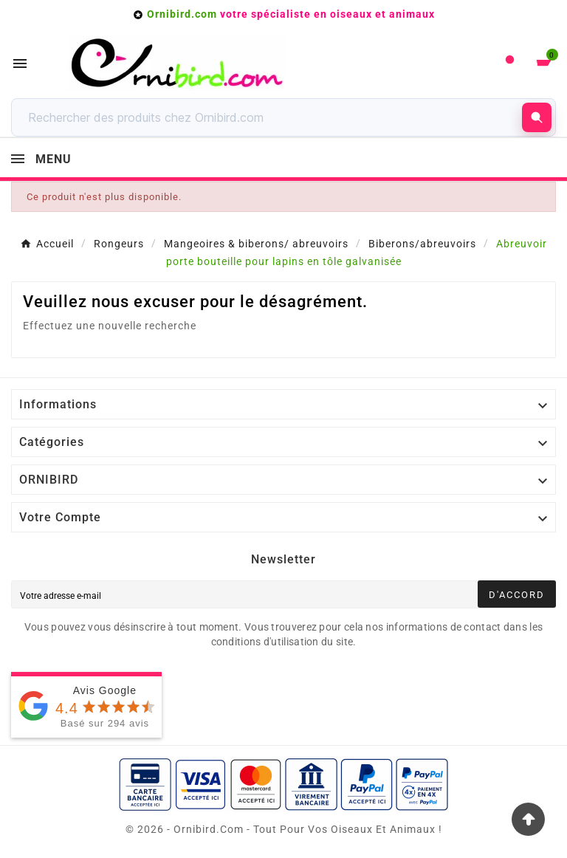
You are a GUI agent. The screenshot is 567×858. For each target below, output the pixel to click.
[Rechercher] (271, 117)
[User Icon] (509, 63)
